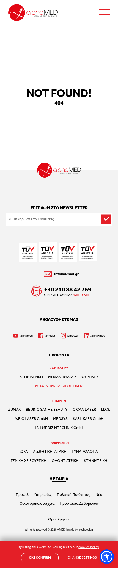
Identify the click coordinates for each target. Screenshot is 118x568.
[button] (106, 556)
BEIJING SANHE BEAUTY (46, 409)
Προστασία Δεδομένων (79, 503)
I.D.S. (105, 409)
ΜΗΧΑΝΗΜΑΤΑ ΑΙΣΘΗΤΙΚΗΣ (59, 385)
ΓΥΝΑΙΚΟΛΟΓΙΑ (85, 451)
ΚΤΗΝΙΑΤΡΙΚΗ (31, 376)
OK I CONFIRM (40, 557)
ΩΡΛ (24, 451)
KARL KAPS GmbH (88, 418)
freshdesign (86, 529)
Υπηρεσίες (43, 494)
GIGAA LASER (84, 409)
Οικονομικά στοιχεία (37, 503)
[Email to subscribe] (59, 219)
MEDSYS (60, 418)
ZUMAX (14, 409)
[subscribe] (106, 219)
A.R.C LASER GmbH (31, 418)
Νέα (98, 494)
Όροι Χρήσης (59, 519)
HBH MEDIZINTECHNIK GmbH (59, 427)
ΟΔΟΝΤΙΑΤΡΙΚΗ (65, 460)
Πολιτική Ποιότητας (73, 494)
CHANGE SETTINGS (82, 557)
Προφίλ (22, 494)
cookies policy (88, 547)
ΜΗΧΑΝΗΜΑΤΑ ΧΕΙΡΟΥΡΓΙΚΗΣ (73, 376)
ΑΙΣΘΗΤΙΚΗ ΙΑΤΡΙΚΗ (50, 451)
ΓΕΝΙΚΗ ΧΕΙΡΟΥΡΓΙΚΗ (28, 460)
